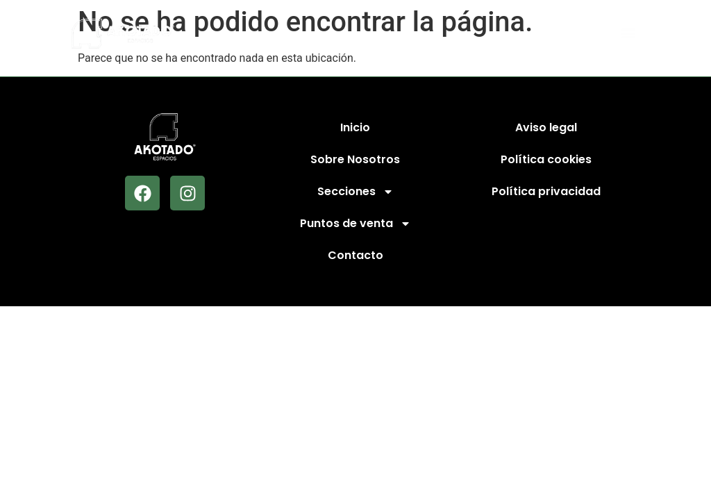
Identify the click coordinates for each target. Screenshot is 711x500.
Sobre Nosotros (355, 159)
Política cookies (546, 159)
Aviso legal (546, 127)
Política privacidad (546, 191)
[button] (628, 33)
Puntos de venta (355, 223)
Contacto (355, 255)
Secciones (355, 191)
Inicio (355, 127)
